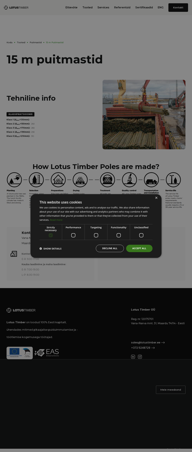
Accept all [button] (139, 248)
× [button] (156, 198)
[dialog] (96, 226)
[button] (50, 248)
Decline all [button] (109, 248)
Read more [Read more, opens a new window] (56, 219)
